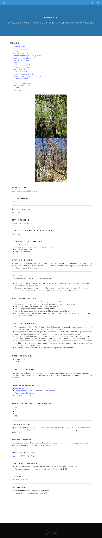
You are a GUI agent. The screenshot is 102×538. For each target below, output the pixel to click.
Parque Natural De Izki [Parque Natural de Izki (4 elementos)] (20, 223)
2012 (16, 409)
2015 (16, 416)
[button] (98, 3)
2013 (16, 411)
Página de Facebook (23, 252)
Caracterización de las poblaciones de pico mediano (35, 247)
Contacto (17, 88)
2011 (16, 407)
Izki (37, 191)
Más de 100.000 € (18, 456)
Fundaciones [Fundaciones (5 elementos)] (20, 359)
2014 (16, 414)
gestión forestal (28, 191)
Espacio (20, 53)
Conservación (51, 17)
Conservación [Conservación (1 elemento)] (17, 202)
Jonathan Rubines (22, 480)
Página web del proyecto (24, 249)
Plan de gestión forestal (24, 245)
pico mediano (17, 191)
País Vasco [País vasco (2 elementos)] (16, 213)
